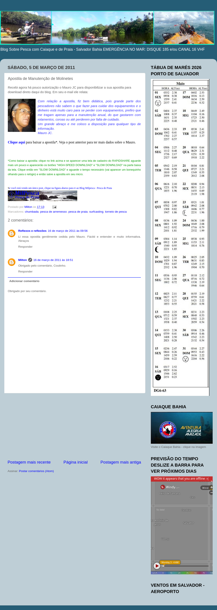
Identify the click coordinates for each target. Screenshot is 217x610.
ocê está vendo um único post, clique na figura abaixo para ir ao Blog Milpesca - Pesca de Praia (60, 188)
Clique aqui (16, 142)
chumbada (32, 211)
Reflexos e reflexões (32, 230)
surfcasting (96, 211)
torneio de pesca (116, 211)
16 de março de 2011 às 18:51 (53, 260)
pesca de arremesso (53, 211)
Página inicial (76, 462)
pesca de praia (78, 211)
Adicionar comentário (24, 281)
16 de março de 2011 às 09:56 (68, 230)
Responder (25, 246)
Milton (22, 260)
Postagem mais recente (29, 462)
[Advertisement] (74, 426)
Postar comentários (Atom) (36, 471)
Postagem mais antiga (120, 462)
